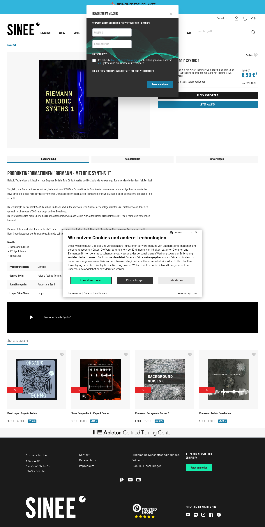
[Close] (170, 13)
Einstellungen (135, 280)
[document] (132, 255)
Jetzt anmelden (159, 84)
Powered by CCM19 (187, 293)
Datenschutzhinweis (95, 293)
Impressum (74, 293)
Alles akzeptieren (91, 280)
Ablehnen (176, 280)
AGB (100, 63)
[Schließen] (196, 232)
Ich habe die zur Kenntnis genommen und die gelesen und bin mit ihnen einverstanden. (135, 62)
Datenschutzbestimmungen (125, 60)
